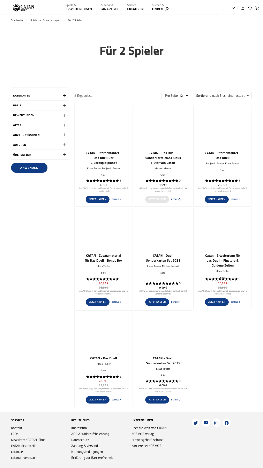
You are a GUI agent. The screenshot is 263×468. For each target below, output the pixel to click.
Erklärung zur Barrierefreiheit (92, 457)
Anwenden (29, 167)
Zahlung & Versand (84, 445)
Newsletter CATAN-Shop (28, 439)
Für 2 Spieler (75, 20)
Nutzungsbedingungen (87, 451)
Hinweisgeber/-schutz (147, 439)
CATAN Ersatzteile (23, 445)
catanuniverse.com (24, 457)
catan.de (17, 451)
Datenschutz (80, 439)
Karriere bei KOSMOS (146, 445)
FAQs (14, 433)
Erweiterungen (79, 9)
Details (116, 199)
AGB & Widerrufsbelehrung (90, 433)
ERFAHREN (135, 9)
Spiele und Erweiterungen (45, 20)
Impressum (79, 427)
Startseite (17, 20)
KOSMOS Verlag (143, 433)
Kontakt (16, 427)
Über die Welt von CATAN (149, 427)
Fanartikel (109, 9)
